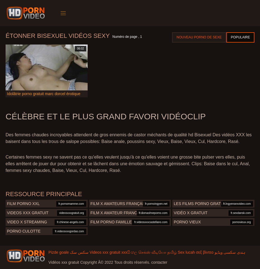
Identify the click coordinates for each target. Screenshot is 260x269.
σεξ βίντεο (205, 252)
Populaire (240, 37)
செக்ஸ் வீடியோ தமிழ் (157, 252)
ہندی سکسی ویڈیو (230, 252)
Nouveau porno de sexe (199, 37)
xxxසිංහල (129, 252)
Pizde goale (58, 252)
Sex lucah (186, 252)
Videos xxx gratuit (105, 252)
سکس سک (79, 252)
